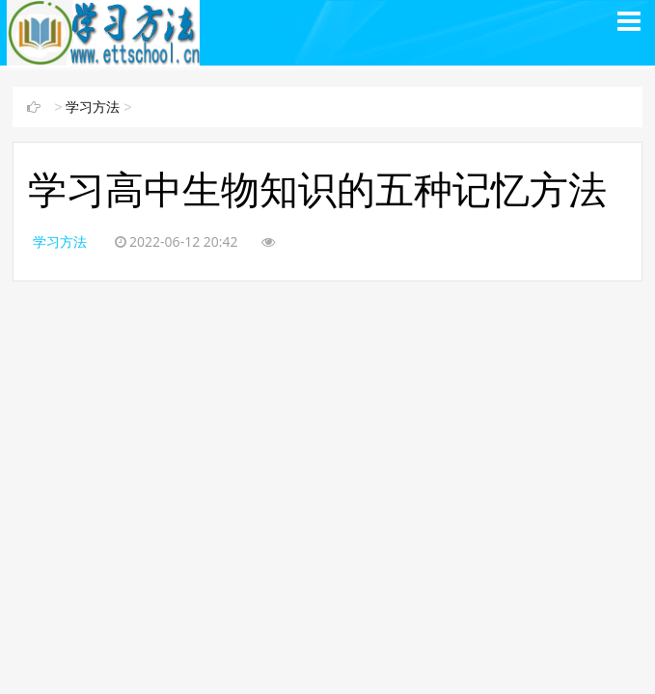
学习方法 (93, 107)
